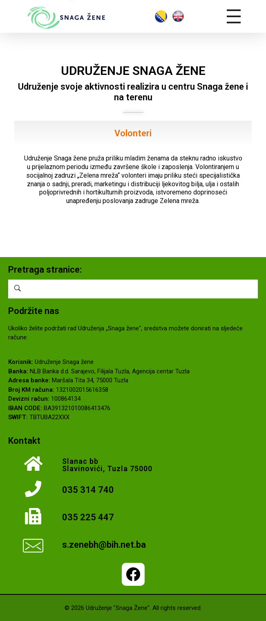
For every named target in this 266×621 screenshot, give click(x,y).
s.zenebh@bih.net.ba (104, 545)
